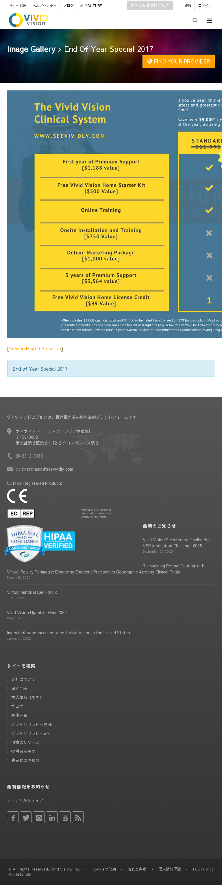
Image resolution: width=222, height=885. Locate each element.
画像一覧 (19, 715)
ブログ (68, 5)
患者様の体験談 (25, 760)
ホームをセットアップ (150, 5)
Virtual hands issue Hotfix (32, 592)
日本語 (17, 5)
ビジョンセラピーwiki (31, 733)
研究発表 (19, 688)
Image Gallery (31, 48)
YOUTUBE (91, 5)
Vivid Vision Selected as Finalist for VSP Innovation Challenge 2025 (176, 543)
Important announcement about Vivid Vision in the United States (68, 632)
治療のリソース (25, 742)
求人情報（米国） (27, 697)
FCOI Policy (203, 869)
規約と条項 (137, 869)
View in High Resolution (35, 348)
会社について (23, 679)
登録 (187, 5)
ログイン (205, 5)
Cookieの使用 (104, 869)
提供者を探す (23, 751)
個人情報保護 (169, 869)
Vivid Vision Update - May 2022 (37, 612)
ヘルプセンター (44, 5)
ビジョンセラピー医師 (31, 724)
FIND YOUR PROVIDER (178, 61)
